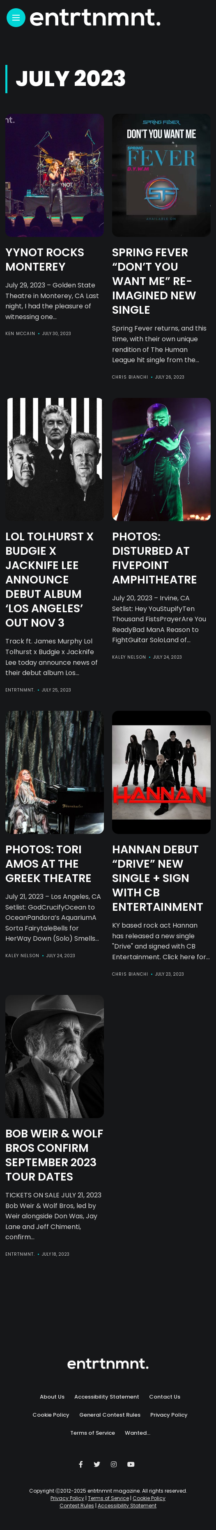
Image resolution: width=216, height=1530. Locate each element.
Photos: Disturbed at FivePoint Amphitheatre (154, 558)
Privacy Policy (169, 1415)
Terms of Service (92, 1433)
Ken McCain (20, 334)
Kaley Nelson (129, 657)
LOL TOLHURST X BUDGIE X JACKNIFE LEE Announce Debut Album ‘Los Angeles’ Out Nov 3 (49, 580)
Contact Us (164, 1397)
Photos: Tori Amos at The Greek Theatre (48, 864)
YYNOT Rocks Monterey (44, 259)
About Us (52, 1397)
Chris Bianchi (130, 377)
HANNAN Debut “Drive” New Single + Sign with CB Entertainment (157, 878)
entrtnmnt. (20, 690)
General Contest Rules (109, 1415)
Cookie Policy (50, 1415)
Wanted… (137, 1433)
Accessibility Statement (106, 1397)
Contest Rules (77, 1505)
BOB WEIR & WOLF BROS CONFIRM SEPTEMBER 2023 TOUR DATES (54, 1155)
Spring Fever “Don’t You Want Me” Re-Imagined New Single (154, 281)
